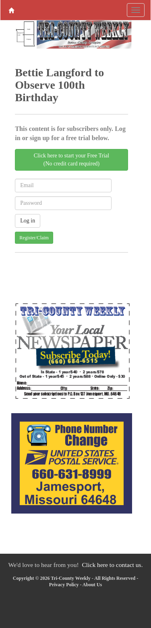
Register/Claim (34, 238)
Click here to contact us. (112, 564)
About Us (92, 584)
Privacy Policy (64, 584)
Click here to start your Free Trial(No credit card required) (71, 160)
